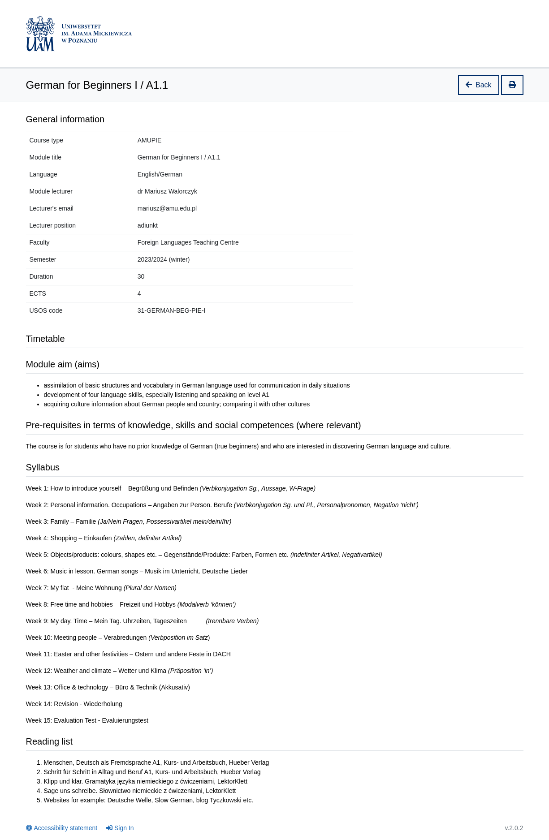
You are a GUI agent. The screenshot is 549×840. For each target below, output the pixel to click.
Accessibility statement (62, 827)
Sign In (120, 827)
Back (479, 85)
